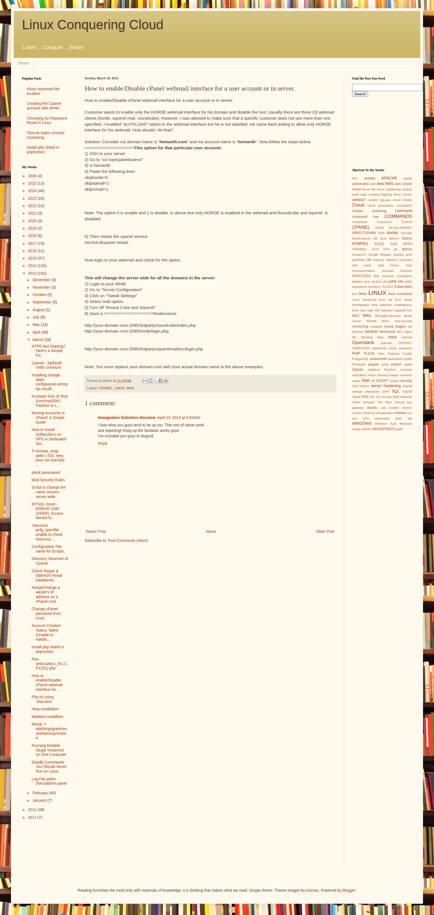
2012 (33, 809)
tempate (368, 402)
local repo (359, 310)
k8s (401, 281)
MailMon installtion (47, 716)
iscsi (367, 281)
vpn (354, 418)
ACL (355, 178)
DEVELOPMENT (400, 227)
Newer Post (96, 531)
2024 (33, 190)
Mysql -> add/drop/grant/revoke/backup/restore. (49, 731)
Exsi (383, 238)
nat (410, 326)
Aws (380, 183)
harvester (405, 259)
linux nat (385, 299)
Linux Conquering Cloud (92, 24)
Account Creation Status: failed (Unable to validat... (46, 632)
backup (407, 189)
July (36, 317)
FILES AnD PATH (393, 244)
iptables (357, 281)
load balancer (382, 304)
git (395, 249)
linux (363, 293)
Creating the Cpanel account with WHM (44, 105)
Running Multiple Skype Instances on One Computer (49, 750)
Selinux (364, 386)
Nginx (408, 331)
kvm (355, 293)
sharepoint (372, 391)
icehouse (388, 276)
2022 (33, 206)
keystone (374, 286)
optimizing (379, 348)
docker (392, 232)
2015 (33, 258)
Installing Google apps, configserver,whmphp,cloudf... (50, 382)
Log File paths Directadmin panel (49, 781)
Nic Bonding (362, 337)
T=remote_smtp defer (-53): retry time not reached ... (48, 458)
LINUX (120, 388)
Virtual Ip (368, 413)
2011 (33, 817)
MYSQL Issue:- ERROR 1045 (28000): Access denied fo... (47, 511)
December (41, 280)
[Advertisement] (45, 846)
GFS (386, 249)
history (394, 265)
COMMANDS (398, 216)
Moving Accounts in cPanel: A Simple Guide (48, 417)
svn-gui (387, 396)
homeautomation (363, 270)
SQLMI (407, 391)
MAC (356, 316)
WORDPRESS (383, 429)
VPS (366, 418)
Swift (396, 396)
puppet (373, 364)
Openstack (363, 342)
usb (383, 407)
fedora (407, 238)
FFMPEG (360, 243)
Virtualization (384, 413)
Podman (393, 353)
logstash (400, 310)
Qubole (357, 369)
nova (392, 337)
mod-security (403, 321)
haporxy (378, 259)
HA (369, 260)
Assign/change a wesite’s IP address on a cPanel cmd (46, 594)
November (41, 287)
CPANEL (105, 388)
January (39, 800)
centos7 (359, 200)
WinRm (366, 429)
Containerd (359, 222)
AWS (389, 183)
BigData (386, 194)
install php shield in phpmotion (43, 149)
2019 (33, 228)
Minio (385, 321)
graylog (398, 254)
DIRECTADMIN (364, 233)
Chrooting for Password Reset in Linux (47, 120)
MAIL (131, 388)
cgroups (385, 200)
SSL (372, 396)
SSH (364, 397)
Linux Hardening (364, 299)
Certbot (373, 200)
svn (378, 396)
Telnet (356, 402)
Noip (380, 337)
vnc (409, 413)
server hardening (386, 386)
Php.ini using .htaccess (43, 699)
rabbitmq (374, 369)
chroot (397, 200)
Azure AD (368, 189)
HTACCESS (361, 276)
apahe (408, 178)
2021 (33, 213)
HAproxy (391, 259)
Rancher (390, 369)
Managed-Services (387, 315)
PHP (356, 353)
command (403, 211)
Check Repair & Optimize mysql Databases (47, 575)
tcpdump (406, 396)
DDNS (379, 227)
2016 (33, 251)
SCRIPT (382, 381)
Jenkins (376, 281)
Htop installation (45, 709)
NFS (400, 331)
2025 (33, 183)
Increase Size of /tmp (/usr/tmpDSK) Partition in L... (50, 401)
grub (409, 254)
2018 (33, 235)
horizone (406, 270)
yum (399, 429)
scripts (394, 380)
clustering (379, 211)
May (36, 324)
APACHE (389, 178)
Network (357, 331)
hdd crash (361, 265)
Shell (385, 391)
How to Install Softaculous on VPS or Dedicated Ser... (49, 436)
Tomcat (399, 402)
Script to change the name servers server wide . (49, 492)
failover (394, 238)
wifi (410, 418)
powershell (378, 359)
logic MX (373, 310)
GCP (375, 249)
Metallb (371, 321)
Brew (397, 194)
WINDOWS (362, 423)
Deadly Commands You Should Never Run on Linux (49, 767)
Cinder (407, 200)
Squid (356, 396)
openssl (406, 337)
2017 (33, 243)
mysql (388, 326)
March (38, 339)
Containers (384, 222)
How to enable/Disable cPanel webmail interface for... (47, 683)
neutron (371, 331)
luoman (312, 890)
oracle (392, 348)
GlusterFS (359, 254)
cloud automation (381, 205)
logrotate (387, 310)
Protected (358, 364)
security (406, 381)
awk (373, 183)
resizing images (388, 375)
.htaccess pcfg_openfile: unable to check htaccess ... (47, 532)
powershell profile (400, 359)
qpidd (408, 364)
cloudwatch (404, 205)
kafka (408, 281)
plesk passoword (46, 472)
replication (359, 375)
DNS (381, 233)
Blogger (348, 890)
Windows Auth (386, 423)
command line (365, 217)
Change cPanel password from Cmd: (46, 613)
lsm (409, 310)
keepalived (359, 286)
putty (385, 364)
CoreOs (406, 222)
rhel (365, 380)
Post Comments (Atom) (128, 540)
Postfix (407, 353)
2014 (33, 265)
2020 (33, 221)
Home (23, 63)
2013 (33, 273)
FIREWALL (360, 249)
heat (381, 265)
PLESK (369, 354)
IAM (376, 276)
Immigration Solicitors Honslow (126, 417)
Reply (103, 443)
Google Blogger (379, 254)
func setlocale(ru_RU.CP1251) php (49, 664)
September (42, 302)
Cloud (358, 205)
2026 (33, 176)
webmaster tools (388, 418)
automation (360, 184)
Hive (409, 265)
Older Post (325, 531)
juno (392, 281)
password (405, 348)
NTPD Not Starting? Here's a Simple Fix (49, 351)
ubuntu (372, 408)
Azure (356, 189)
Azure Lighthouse (389, 189)
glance (407, 249)
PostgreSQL (360, 359)
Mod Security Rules (48, 480)
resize (372, 375)
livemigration (360, 304)
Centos (407, 194)
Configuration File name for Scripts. (48, 548)
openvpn (387, 343)
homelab (388, 270)
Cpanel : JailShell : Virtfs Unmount (47, 365)
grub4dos (358, 259)
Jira (385, 281)
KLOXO (387, 286)
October (39, 294)
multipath (376, 326)
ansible (369, 178)
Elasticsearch (361, 238)
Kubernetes (403, 287)
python (396, 364)
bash (355, 194)
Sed (355, 386)
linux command (400, 294)
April (36, 332)
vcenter (394, 407)
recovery (406, 369)
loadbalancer (403, 304)
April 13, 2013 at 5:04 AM (178, 417)
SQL (395, 391)
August (38, 310)
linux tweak (403, 299)
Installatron (404, 276)
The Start (384, 402)
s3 (373, 381)
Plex (382, 353)
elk (375, 238)
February (40, 793)
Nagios (400, 326)
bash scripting (370, 194)
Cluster (357, 211)
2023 (33, 198)
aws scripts (403, 184)
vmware (400, 413)
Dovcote (406, 233)
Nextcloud (387, 332)
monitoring (360, 326)
